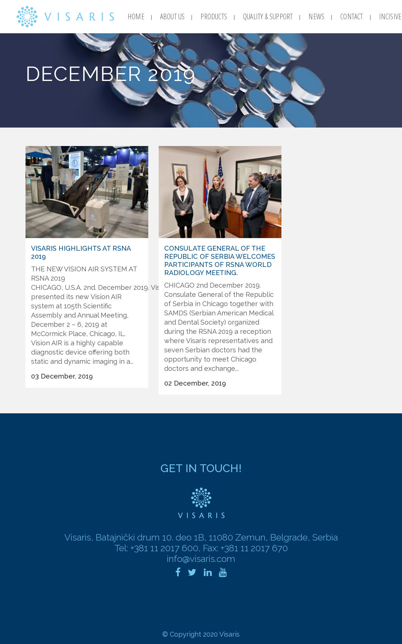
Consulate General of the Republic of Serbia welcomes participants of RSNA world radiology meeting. (219, 260)
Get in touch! (201, 468)
